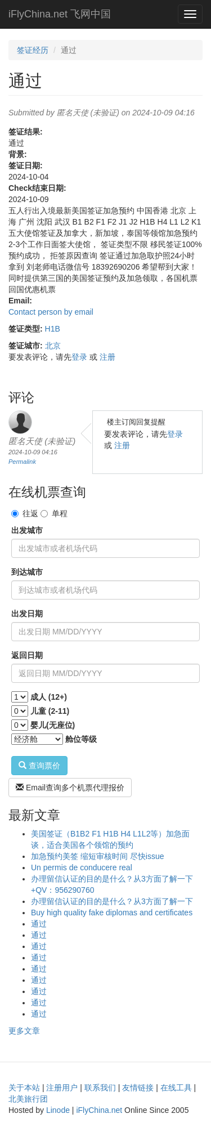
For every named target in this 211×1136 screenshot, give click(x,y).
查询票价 (39, 765)
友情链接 (138, 1087)
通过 (39, 923)
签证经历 (32, 50)
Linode (58, 1110)
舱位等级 (81, 739)
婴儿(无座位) (52, 725)
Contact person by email (50, 311)
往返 (24, 513)
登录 (79, 356)
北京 (53, 345)
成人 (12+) (48, 696)
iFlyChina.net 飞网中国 (59, 14)
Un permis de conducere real (81, 867)
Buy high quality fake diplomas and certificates (111, 912)
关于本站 (24, 1087)
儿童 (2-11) (49, 710)
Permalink (22, 461)
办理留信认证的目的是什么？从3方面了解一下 (112, 901)
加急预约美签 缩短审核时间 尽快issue (97, 856)
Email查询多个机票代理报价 (70, 787)
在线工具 (176, 1087)
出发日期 (27, 613)
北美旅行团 (28, 1098)
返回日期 (27, 655)
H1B (52, 328)
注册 (107, 356)
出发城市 (27, 530)
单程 (54, 513)
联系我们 (100, 1087)
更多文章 (24, 1030)
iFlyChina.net (99, 1110)
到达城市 (27, 571)
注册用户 (62, 1087)
